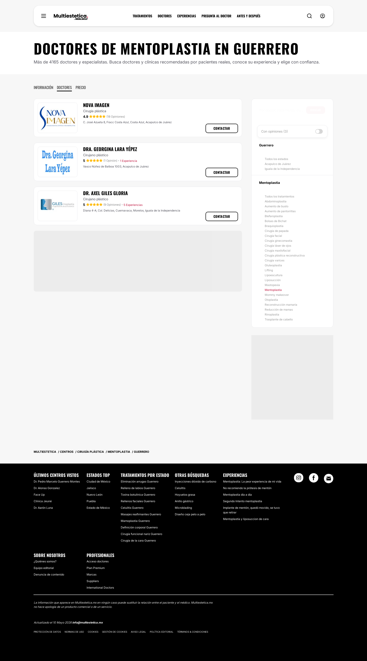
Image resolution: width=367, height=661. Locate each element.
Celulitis (180, 488)
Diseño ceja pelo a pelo (190, 514)
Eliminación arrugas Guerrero (139, 481)
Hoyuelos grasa (185, 494)
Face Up (39, 494)
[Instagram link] (298, 479)
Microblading (183, 507)
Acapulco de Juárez (278, 164)
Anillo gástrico (184, 501)
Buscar (315, 110)
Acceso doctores (98, 561)
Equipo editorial (44, 568)
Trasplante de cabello (279, 319)
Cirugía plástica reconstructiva (285, 255)
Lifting (269, 270)
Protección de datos (47, 631)
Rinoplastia (272, 314)
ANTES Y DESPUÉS (248, 16)
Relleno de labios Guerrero (138, 488)
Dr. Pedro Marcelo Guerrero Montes (57, 481)
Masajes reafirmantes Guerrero (141, 514)
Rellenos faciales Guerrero (138, 501)
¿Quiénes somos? (45, 561)
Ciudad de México (98, 481)
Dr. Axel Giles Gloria (105, 193)
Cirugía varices (274, 260)
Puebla (91, 501)
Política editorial (161, 631)
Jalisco (91, 488)
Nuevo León (95, 494)
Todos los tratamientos (279, 196)
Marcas (91, 574)
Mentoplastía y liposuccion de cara (246, 519)
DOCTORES (165, 16)
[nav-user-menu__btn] (322, 16)
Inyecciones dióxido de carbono (195, 481)
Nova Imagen (96, 104)
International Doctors (100, 587)
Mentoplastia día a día (237, 494)
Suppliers (93, 581)
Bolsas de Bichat (275, 221)
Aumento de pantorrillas (280, 211)
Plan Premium (96, 568)
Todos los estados (276, 159)
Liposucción (273, 280)
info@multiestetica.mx (87, 622)
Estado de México (98, 507)
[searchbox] (283, 110)
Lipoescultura (274, 275)
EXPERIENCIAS (186, 16)
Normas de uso (74, 631)
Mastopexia (272, 285)
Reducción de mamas (279, 309)
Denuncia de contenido (49, 574)
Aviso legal (138, 631)
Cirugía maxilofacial (277, 250)
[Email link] (328, 478)
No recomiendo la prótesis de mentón (247, 488)
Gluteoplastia (273, 265)
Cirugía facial (273, 236)
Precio (81, 87)
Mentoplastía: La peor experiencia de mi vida (252, 481)
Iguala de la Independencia (282, 169)
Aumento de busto (276, 206)
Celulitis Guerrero (132, 507)
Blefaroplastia (274, 216)
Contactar (221, 128)
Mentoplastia (273, 290)
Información (43, 87)
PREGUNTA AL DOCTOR (216, 16)
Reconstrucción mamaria (281, 304)
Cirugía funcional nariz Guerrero (141, 534)
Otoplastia (271, 299)
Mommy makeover (277, 295)
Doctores (64, 87)
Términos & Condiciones (192, 631)
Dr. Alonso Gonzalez (47, 488)
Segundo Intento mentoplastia (242, 501)
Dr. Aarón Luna (43, 507)
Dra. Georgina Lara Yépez (110, 148)
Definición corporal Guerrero (139, 527)
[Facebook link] (313, 479)
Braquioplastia (274, 226)
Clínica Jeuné (43, 501)
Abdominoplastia (275, 201)
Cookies (93, 631)
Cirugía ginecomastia (278, 240)
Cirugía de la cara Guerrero (138, 540)
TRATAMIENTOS (142, 16)
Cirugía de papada (277, 231)
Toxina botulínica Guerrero (138, 494)
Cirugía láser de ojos (278, 245)
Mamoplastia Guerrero (135, 521)
